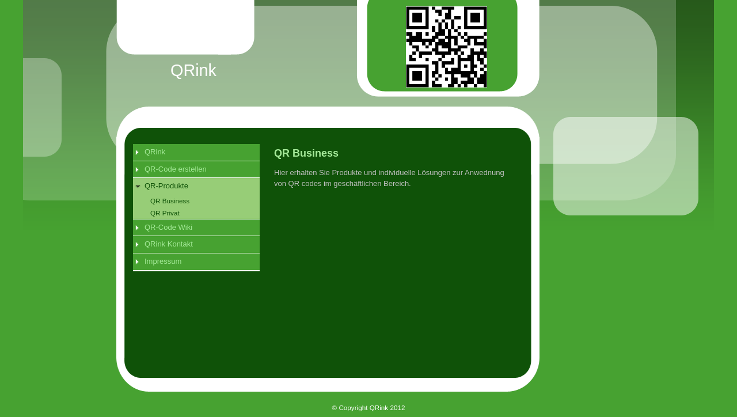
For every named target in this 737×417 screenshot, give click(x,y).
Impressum (163, 261)
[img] (380, 61)
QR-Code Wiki (168, 227)
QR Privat (165, 213)
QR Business (169, 200)
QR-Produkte (166, 185)
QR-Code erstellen (176, 169)
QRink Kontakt (169, 244)
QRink (155, 151)
